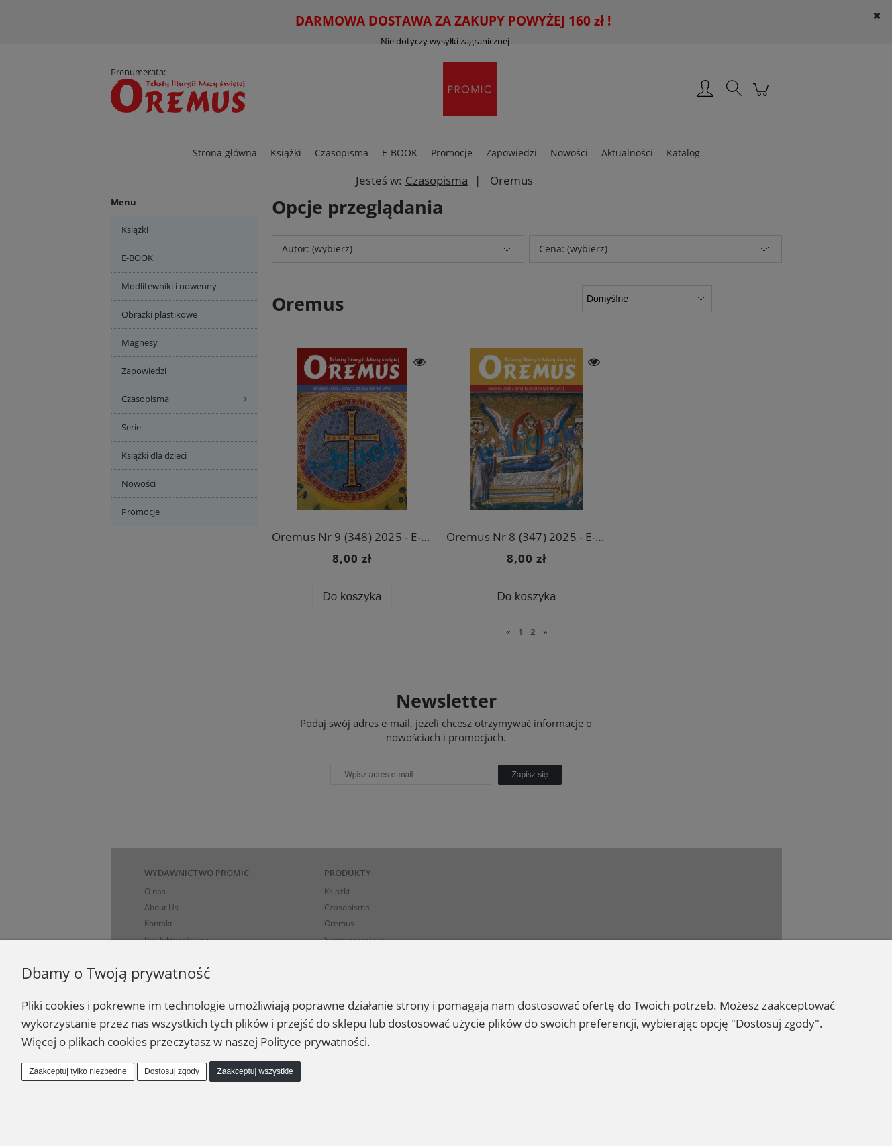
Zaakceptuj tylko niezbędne (77, 1071)
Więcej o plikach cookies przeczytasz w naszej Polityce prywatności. (195, 1041)
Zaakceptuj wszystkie (255, 1071)
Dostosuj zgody (171, 1071)
